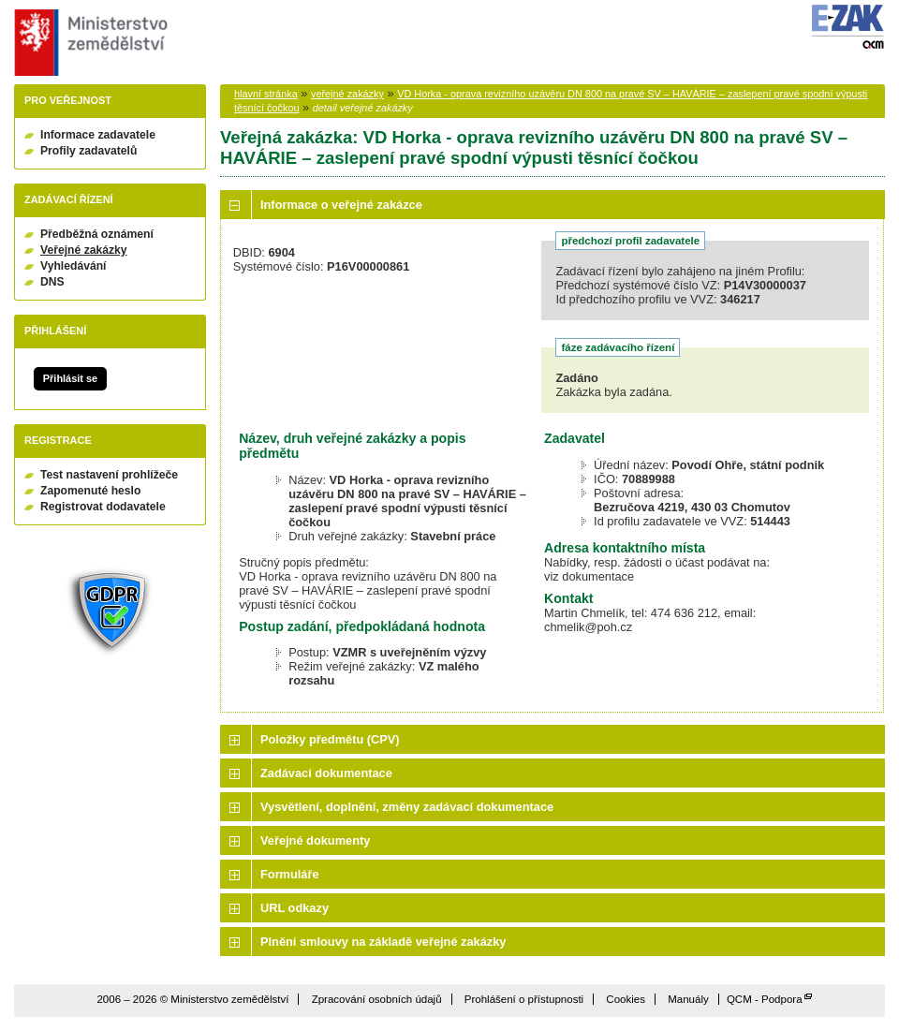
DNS (52, 281)
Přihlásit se (70, 378)
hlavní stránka (266, 93)
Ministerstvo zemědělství (88, 42)
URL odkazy (294, 908)
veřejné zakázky (347, 93)
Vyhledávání (73, 265)
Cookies (625, 999)
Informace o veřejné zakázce (341, 205)
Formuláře (289, 874)
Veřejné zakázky (83, 250)
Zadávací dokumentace (326, 773)
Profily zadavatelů (88, 150)
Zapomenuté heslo (90, 490)
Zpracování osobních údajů (377, 999)
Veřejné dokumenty (315, 840)
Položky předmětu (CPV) (330, 739)
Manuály (688, 999)
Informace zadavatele (97, 134)
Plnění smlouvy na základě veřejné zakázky (383, 942)
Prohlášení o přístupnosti (523, 999)
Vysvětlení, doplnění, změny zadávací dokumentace (406, 807)
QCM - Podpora (765, 999)
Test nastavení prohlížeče (109, 474)
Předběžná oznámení (97, 234)
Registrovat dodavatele (103, 506)
